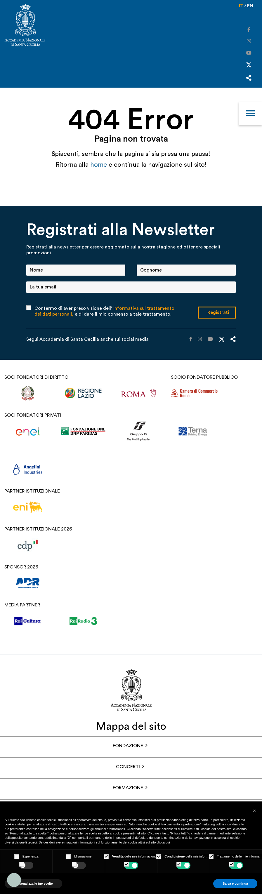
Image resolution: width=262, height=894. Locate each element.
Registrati (218, 312)
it (241, 6)
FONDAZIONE (128, 745)
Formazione (128, 787)
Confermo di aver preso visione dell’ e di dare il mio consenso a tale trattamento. (104, 311)
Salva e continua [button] (235, 883)
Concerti (128, 766)
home (99, 164)
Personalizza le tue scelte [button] (33, 883)
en (250, 6)
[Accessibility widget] (14, 880)
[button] (254, 810)
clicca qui (163, 842)
